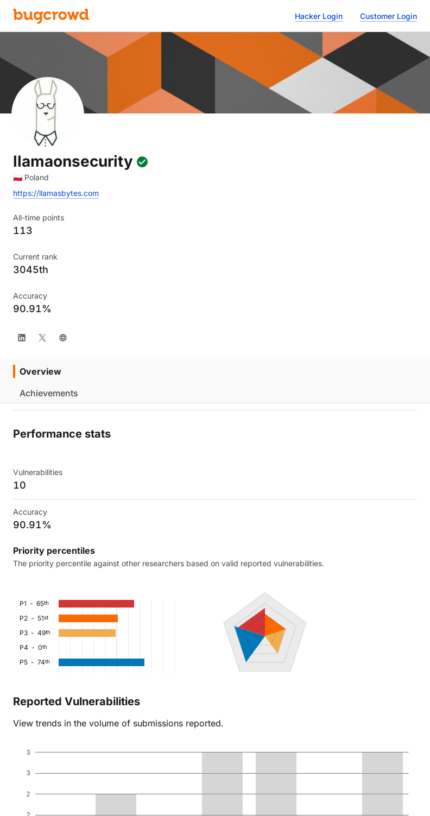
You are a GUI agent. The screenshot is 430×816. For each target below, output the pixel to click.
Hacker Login (319, 16)
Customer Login (388, 16)
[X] (42, 337)
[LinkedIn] (21, 337)
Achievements (49, 393)
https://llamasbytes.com (56, 193)
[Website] (63, 337)
